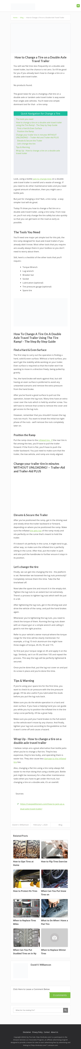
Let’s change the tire (26, 143)
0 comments (58, 994)
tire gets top (36, 530)
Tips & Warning (23, 147)
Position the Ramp (25, 131)
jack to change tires (42, 178)
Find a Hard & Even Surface (29, 128)
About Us (54, 1032)
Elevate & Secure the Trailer (29, 140)
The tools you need (24, 119)
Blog (60, 824)
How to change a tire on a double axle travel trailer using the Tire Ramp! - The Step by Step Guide (39, 124)
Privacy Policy (37, 1032)
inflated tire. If (45, 440)
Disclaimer (27, 1032)
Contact (47, 1032)
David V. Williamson (20, 824)
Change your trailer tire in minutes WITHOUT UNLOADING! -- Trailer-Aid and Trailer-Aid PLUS (37, 136)
